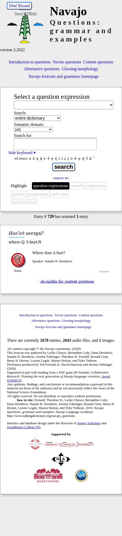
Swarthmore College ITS (24, 427)
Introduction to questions (30, 62)
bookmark (104, 271)
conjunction (96, 185)
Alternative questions (41, 69)
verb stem (59, 194)
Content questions (98, 62)
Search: (20, 113)
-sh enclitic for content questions (67, 281)
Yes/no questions (67, 62)
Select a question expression (52, 96)
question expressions (50, 185)
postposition (38, 194)
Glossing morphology (80, 69)
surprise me (61, 178)
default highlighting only (24, 201)
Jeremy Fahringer (89, 423)
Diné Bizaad (19, 5)
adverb (77, 185)
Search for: (23, 135)
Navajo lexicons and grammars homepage (61, 76)
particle (18, 194)
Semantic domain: (29, 124)
